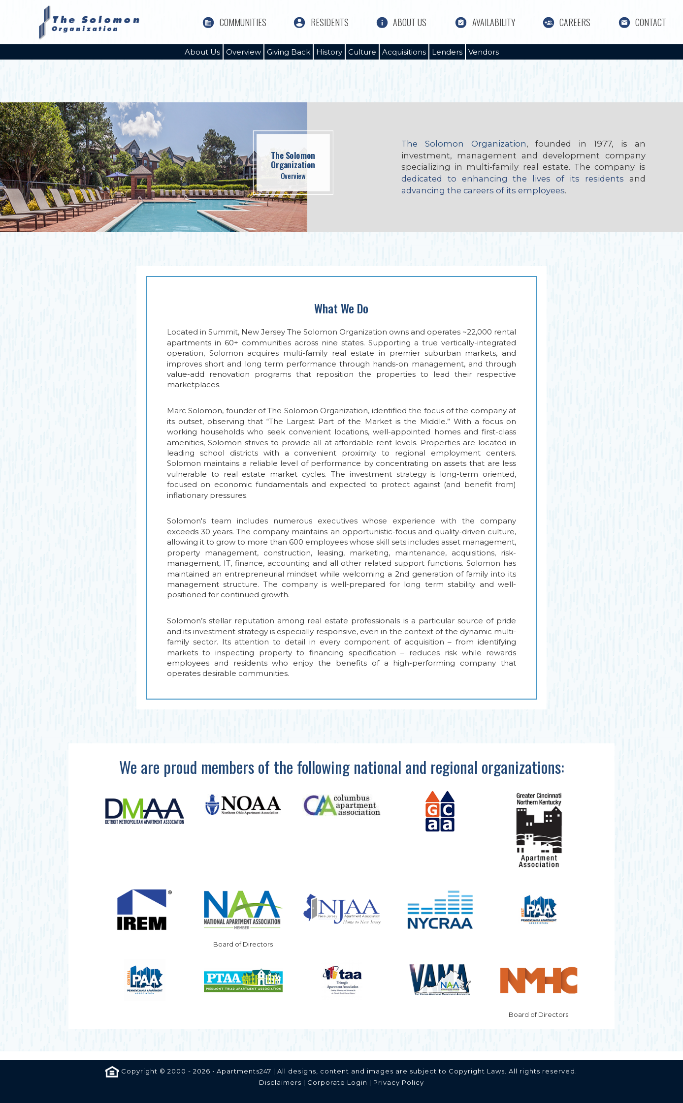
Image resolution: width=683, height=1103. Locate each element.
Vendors (483, 52)
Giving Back (288, 52)
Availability (494, 22)
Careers (574, 22)
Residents (330, 22)
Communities (243, 22)
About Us (409, 22)
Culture (362, 52)
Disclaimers (280, 1082)
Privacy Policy (398, 1082)
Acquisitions (404, 52)
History (329, 52)
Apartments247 (244, 1071)
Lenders (447, 52)
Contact (650, 22)
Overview (243, 52)
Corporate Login (337, 1082)
